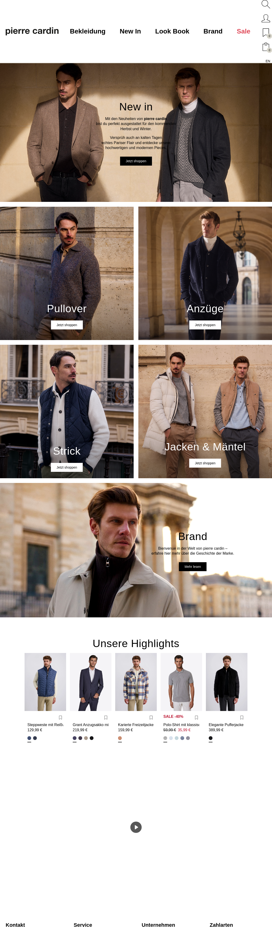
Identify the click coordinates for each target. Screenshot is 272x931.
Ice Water (171, 738)
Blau (74, 738)
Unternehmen (158, 925)
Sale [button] (244, 31)
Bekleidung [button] (88, 31)
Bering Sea (29, 738)
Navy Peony (182, 738)
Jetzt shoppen (136, 161)
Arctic (176, 738)
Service (83, 925)
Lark (86, 738)
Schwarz (92, 738)
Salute (35, 738)
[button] (266, 4)
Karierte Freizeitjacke (135, 725)
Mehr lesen (193, 567)
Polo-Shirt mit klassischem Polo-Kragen (181, 725)
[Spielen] (136, 827)
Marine (80, 738)
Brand (213, 31)
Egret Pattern (120, 738)
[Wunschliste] (60, 717)
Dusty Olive (165, 738)
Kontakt (15, 925)
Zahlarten (221, 925)
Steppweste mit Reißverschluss (45, 725)
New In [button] (130, 31)
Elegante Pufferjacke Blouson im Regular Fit (227, 725)
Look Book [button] (172, 31)
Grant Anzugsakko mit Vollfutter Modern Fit (91, 725)
